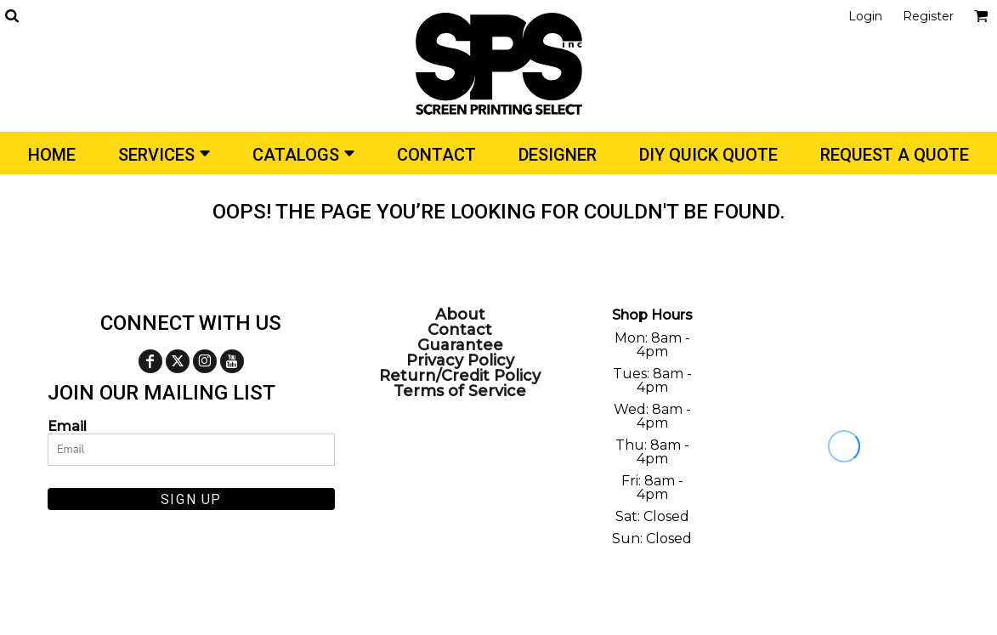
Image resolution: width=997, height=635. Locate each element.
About (460, 314)
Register (928, 16)
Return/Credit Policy (460, 375)
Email (67, 426)
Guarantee (460, 345)
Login (865, 16)
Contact (460, 329)
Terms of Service (460, 391)
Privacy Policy (460, 360)
